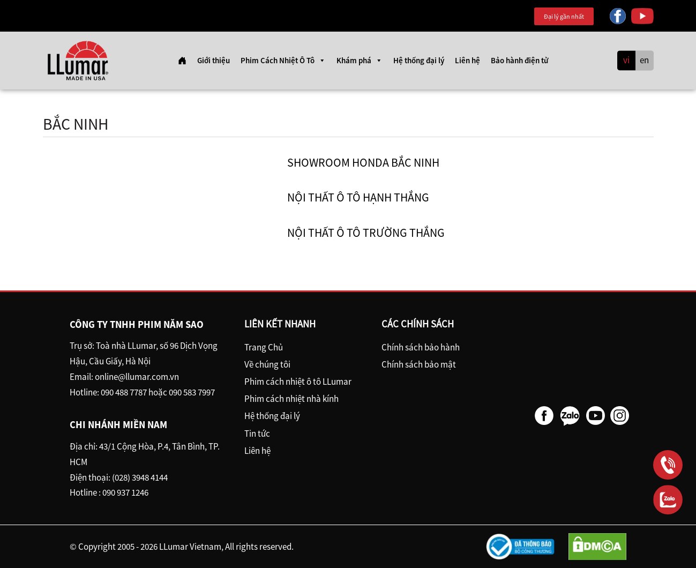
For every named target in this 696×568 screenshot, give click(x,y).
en (644, 60)
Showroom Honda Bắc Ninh (363, 162)
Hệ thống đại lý (418, 60)
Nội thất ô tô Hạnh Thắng (358, 197)
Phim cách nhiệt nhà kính (291, 399)
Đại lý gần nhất (564, 16)
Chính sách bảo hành (420, 347)
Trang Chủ (263, 347)
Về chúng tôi (267, 364)
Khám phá (359, 60)
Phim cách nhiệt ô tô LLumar (297, 381)
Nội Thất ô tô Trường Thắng (366, 232)
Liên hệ (467, 60)
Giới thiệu (213, 60)
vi (626, 60)
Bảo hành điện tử (519, 60)
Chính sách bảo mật (418, 364)
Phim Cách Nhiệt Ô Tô (283, 60)
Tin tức (257, 433)
